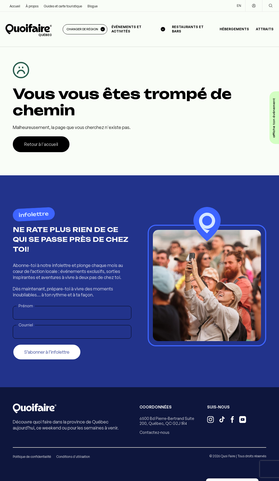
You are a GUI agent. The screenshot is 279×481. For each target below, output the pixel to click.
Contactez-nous (154, 432)
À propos (32, 6)
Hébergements (234, 29)
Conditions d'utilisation (73, 457)
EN (239, 6)
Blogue (92, 6)
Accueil (15, 6)
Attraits (265, 29)
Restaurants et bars (188, 29)
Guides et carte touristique (63, 6)
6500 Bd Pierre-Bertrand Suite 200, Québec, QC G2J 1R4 (167, 421)
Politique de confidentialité (32, 457)
